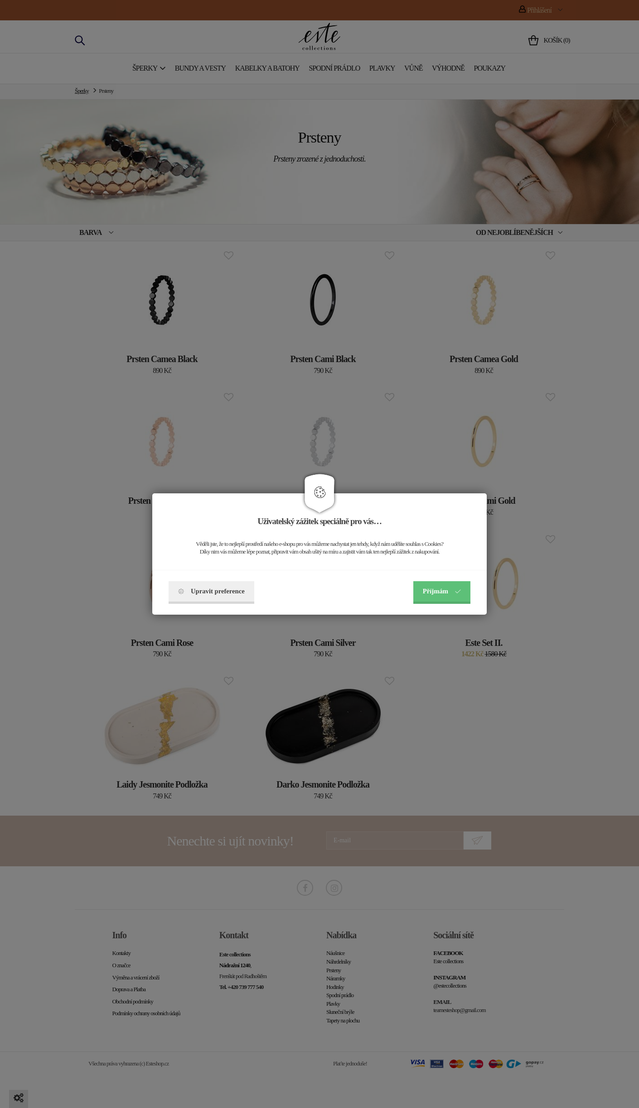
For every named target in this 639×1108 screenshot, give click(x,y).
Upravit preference (211, 591)
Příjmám (442, 591)
